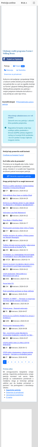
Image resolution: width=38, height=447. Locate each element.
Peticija (7, 66)
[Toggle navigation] (34, 3)
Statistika (21, 70)
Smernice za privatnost (12, 74)
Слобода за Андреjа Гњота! (13, 155)
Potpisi (19, 66)
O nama (9, 397)
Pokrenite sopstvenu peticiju (19, 176)
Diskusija (8, 70)
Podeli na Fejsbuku (12, 59)
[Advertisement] (19, 28)
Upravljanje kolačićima (14, 395)
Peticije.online (8, 2)
